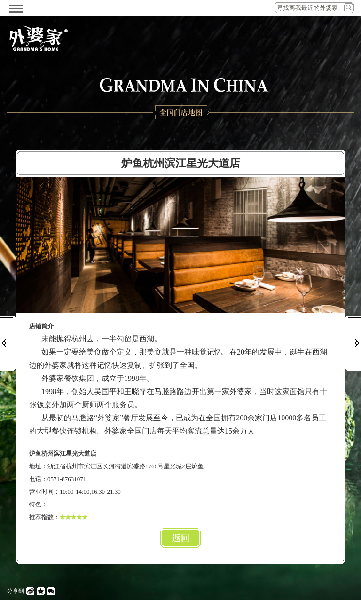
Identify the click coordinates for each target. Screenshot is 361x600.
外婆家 (38, 38)
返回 (180, 538)
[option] (180, 245)
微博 (30, 591)
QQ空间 (41, 591)
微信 (51, 591)
